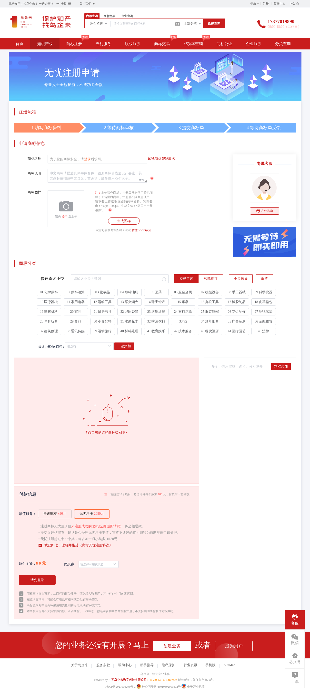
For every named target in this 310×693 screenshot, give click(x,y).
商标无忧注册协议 (95, 545)
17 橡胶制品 (237, 302)
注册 (266, 3)
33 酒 (183, 321)
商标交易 (109, 16)
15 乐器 (183, 302)
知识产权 (45, 44)
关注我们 (87, 4)
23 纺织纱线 (156, 311)
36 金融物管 (264, 321)
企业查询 (127, 16)
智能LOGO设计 (141, 230)
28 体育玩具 (49, 321)
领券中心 (279, 3)
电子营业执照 (193, 686)
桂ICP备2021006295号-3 (120, 686)
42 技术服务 (183, 331)
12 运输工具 (103, 302)
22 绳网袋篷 (129, 311)
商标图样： (36, 192)
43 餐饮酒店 (210, 331)
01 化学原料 (49, 292)
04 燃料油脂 (129, 292)
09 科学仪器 (264, 292)
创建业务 (172, 646)
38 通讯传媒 (76, 331)
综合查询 (99, 24)
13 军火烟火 (129, 302)
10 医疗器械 (49, 302)
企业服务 (253, 44)
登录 (253, 3)
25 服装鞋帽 (210, 311)
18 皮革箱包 (264, 302)
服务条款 (103, 665)
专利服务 (103, 44)
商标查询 (92, 16)
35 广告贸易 (237, 321)
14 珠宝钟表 (156, 302)
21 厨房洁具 (103, 311)
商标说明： (36, 173)
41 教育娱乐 (156, 331)
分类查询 (283, 44)
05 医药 (156, 292)
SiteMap (229, 665)
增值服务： (27, 514)
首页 (19, 44)
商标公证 (224, 44)
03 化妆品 (102, 292)
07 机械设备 (210, 292)
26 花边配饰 (237, 311)
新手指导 (147, 665)
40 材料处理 (129, 331)
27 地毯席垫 (264, 311)
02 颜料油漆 (76, 292)
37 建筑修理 (49, 331)
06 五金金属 (183, 292)
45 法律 (263, 331)
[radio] (186, 278)
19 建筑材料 (49, 311)
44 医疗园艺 (237, 331)
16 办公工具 (210, 302)
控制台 (294, 3)
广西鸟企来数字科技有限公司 (128, 680)
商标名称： (36, 159)
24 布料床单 (183, 311)
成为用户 (234, 646)
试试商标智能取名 (161, 159)
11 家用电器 (76, 302)
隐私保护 (168, 665)
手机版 (210, 665)
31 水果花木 (129, 321)
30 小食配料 (103, 321)
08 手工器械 (237, 292)
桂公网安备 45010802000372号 (158, 686)
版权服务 (132, 44)
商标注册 (74, 44)
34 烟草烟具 (210, 321)
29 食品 (75, 321)
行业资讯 (190, 665)
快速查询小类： (54, 278)
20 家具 (75, 311)
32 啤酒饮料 (156, 321)
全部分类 (193, 24)
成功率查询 (193, 44)
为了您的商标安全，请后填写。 (77, 159)
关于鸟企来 (79, 665)
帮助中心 (125, 665)
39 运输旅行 (103, 331)
